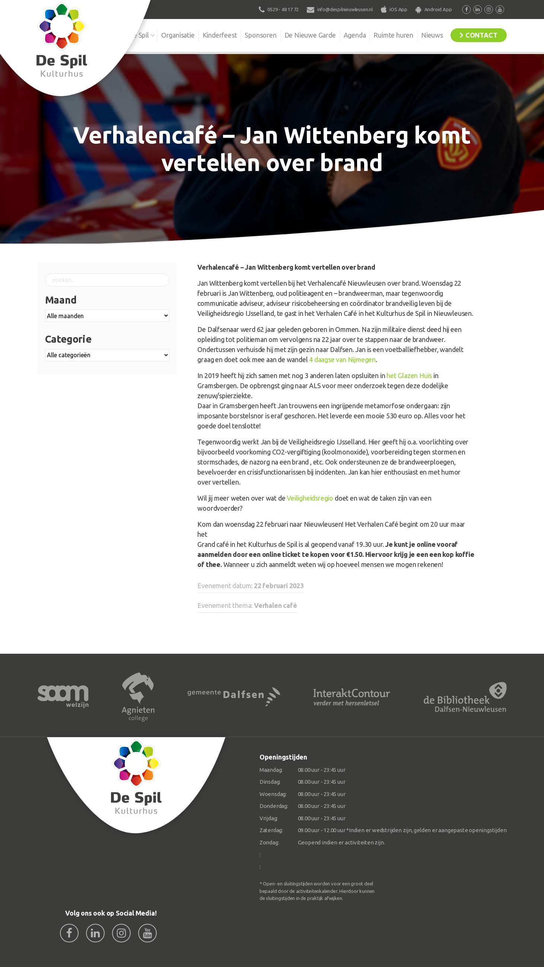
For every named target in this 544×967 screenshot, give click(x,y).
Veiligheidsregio (310, 498)
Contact (481, 35)
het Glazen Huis (409, 375)
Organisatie (178, 35)
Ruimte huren (393, 35)
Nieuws (432, 35)
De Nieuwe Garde (310, 35)
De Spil (138, 35)
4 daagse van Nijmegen (342, 359)
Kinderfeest (220, 35)
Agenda (355, 35)
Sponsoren (260, 35)
